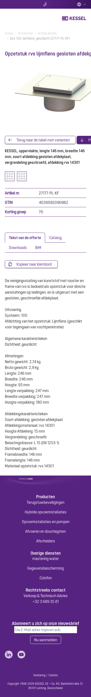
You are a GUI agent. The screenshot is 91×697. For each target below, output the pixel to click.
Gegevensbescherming (45, 568)
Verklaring (39, 675)
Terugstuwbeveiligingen (45, 502)
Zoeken (18, 4)
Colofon (46, 578)
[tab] (25, 238)
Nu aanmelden (45, 640)
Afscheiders (45, 541)
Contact (45, 4)
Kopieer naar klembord (34, 264)
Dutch (81, 4)
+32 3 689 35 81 (46, 601)
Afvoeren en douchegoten (45, 531)
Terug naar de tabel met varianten (43, 140)
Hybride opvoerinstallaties (45, 512)
